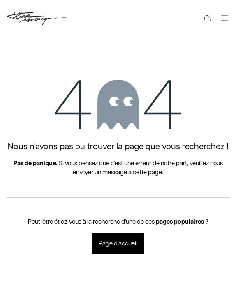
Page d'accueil (118, 243)
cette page (147, 172)
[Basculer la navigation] (224, 18)
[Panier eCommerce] (207, 18)
